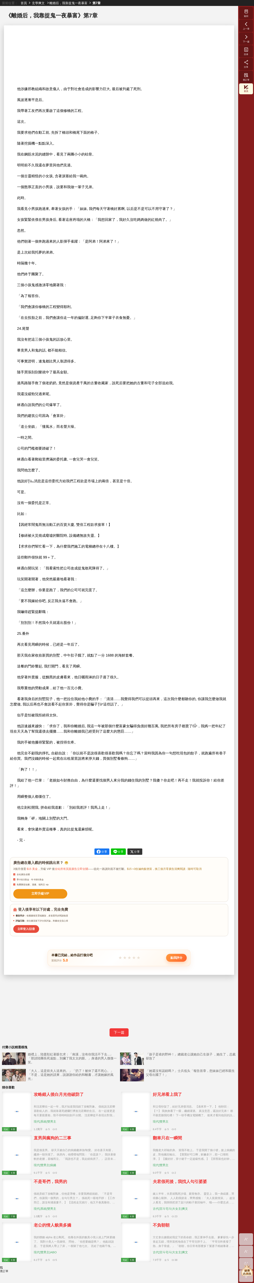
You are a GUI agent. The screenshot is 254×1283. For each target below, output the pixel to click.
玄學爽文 (38, 3)
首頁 (24, 3)
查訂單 (246, 77)
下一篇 (119, 1030)
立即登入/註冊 (25, 927)
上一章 (246, 26)
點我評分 (176, 955)
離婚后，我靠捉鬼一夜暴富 (68, 3)
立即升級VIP (38, 893)
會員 (246, 88)
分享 (246, 64)
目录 (246, 51)
